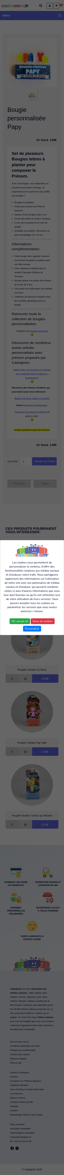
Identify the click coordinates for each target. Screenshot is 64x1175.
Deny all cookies (43, 621)
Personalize (32, 629)
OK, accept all (19, 621)
